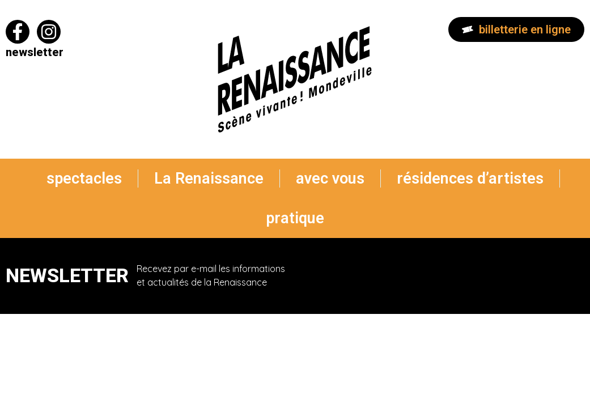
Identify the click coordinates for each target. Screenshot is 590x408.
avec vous (330, 178)
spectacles (84, 178)
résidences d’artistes (470, 178)
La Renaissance (209, 178)
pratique (295, 218)
